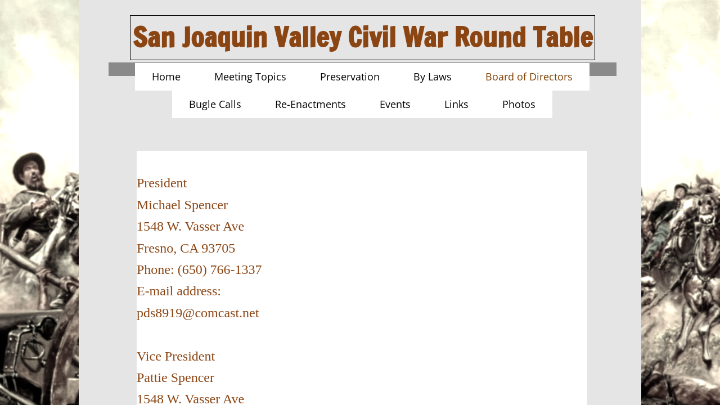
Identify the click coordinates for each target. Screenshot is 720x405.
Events (395, 104)
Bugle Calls (215, 104)
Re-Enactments (310, 104)
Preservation (350, 76)
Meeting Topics (250, 76)
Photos (519, 104)
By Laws (432, 76)
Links (456, 104)
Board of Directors (529, 76)
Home (166, 76)
